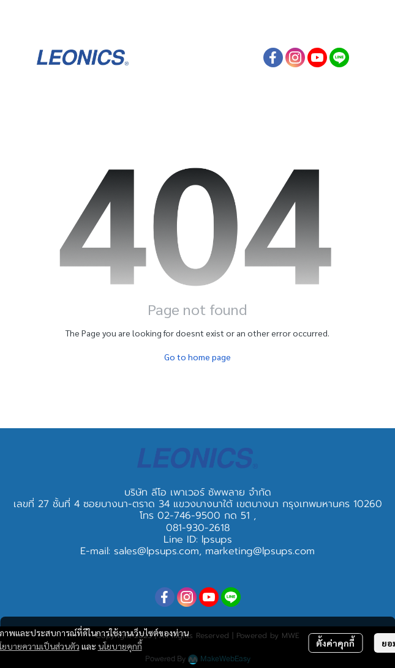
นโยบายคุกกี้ (120, 645)
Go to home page (197, 356)
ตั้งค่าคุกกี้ (335, 642)
